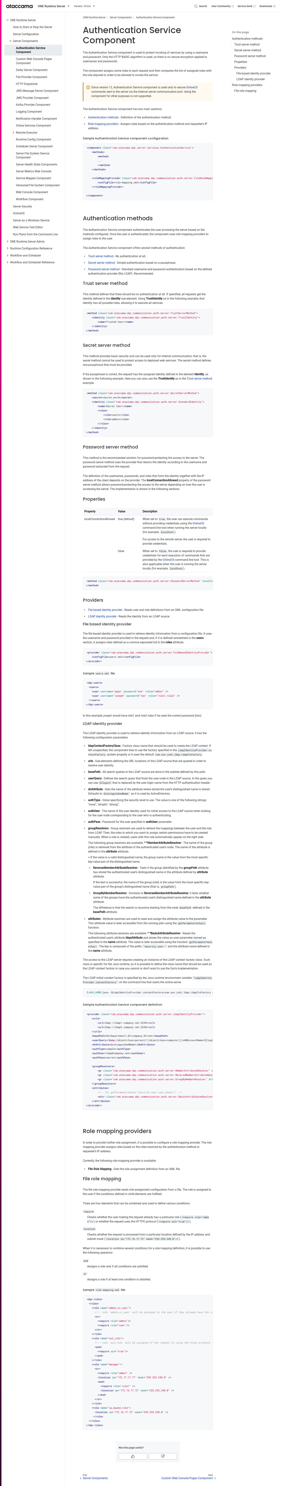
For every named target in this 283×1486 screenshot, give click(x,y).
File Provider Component (31, 77)
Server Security (22, 206)
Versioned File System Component (38, 185)
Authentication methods (247, 38)
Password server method (250, 56)
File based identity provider (253, 73)
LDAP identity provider (250, 79)
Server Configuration (26, 34)
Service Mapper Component (33, 178)
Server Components (25, 41)
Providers (240, 67)
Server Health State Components (36, 164)
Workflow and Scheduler (25, 255)
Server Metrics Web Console (33, 171)
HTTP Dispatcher (27, 84)
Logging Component (29, 111)
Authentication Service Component (30, 50)
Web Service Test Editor (28, 227)
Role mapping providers (247, 85)
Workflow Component (29, 199)
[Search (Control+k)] (200, 6)
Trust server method (247, 44)
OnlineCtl (19, 213)
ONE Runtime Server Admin (27, 241)
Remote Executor (26, 132)
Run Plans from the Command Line (35, 234)
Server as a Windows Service (31, 220)
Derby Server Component (31, 70)
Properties (240, 62)
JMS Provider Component (32, 98)
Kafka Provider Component (33, 104)
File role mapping (245, 90)
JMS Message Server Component (37, 90)
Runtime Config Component (33, 139)
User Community (223, 6)
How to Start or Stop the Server (32, 27)
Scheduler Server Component (34, 146)
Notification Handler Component (36, 118)
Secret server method (247, 50)
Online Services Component (33, 125)
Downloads (268, 6)
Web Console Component (32, 192)
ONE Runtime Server (23, 20)
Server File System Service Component (32, 155)
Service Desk (247, 6)
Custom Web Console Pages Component (34, 61)
